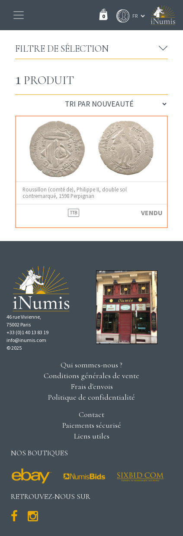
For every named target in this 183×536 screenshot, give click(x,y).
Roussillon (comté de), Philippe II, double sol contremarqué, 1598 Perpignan (74, 192)
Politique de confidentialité (91, 397)
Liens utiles (91, 436)
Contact (91, 414)
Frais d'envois (92, 386)
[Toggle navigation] (18, 15)
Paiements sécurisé (91, 425)
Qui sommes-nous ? (91, 365)
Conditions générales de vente (91, 375)
